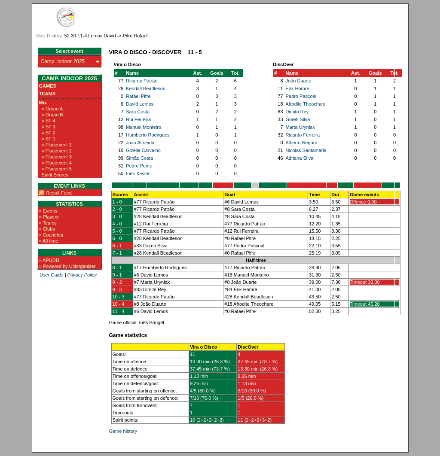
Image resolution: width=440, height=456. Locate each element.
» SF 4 (48, 120)
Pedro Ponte (139, 165)
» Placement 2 (57, 150)
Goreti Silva (298, 119)
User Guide (52, 274)
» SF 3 (48, 126)
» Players (49, 216)
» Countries (51, 234)
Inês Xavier (138, 173)
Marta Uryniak (300, 127)
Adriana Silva (300, 158)
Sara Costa (138, 111)
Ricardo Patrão (141, 80)
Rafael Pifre (138, 96)
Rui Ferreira (138, 119)
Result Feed (59, 192)
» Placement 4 (57, 162)
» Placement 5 (57, 168)
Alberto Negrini (301, 142)
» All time (48, 240)
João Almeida (140, 142)
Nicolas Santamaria (306, 150)
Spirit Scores (55, 174)
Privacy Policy (82, 274)
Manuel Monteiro (143, 127)
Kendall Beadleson (145, 88)
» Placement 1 (57, 144)
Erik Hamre (297, 88)
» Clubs (47, 228)
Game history (123, 431)
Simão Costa (139, 158)
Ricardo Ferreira (303, 134)
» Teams (48, 222)
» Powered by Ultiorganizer (67, 266)
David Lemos (139, 103)
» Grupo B (52, 114)
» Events (48, 210)
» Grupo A (52, 108)
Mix (43, 102)
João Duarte (299, 80)
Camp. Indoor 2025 (69, 78)
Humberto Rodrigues (148, 134)
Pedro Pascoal (301, 96)
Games (47, 85)
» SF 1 (48, 138)
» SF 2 (48, 132)
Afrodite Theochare (306, 103)
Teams (47, 93)
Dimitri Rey (297, 111)
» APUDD (49, 260)
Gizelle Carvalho (143, 150)
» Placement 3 (57, 156)
